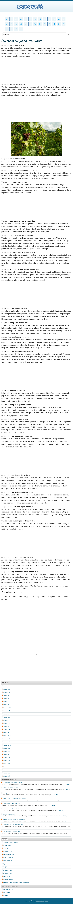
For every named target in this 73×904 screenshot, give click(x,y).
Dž (40, 19)
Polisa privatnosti (8, 889)
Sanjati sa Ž (6, 776)
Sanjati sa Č (6, 695)
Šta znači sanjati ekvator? (8, 814)
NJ (35, 24)
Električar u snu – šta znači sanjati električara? (14, 798)
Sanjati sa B (6, 689)
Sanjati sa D (6, 701)
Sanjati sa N (6, 742)
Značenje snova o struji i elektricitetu (11, 803)
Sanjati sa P (6, 751)
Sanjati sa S (6, 757)
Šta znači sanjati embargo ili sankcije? (12, 782)
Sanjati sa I (6, 723)
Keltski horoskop (7, 860)
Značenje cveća (7, 870)
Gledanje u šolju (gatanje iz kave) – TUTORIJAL (16, 882)
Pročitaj (68, 784)
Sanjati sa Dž (7, 708)
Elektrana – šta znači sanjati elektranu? (12, 809)
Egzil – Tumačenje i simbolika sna (11, 831)
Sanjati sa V (6, 770)
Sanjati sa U (6, 767)
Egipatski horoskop (8, 864)
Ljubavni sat (6, 876)
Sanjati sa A (6, 686)
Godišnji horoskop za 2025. (10, 842)
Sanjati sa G (6, 717)
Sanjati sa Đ (6, 704)
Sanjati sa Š (6, 760)
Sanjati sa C (6, 692)
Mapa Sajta (6, 892)
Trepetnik (6, 848)
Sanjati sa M (6, 739)
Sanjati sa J (6, 726)
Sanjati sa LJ (6, 735)
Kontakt (5, 895)
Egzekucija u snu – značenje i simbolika (12, 824)
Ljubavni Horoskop (8, 854)
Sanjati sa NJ (7, 745)
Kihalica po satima (8, 851)
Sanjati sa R (6, 754)
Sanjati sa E (6, 711)
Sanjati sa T (6, 763)
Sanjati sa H (6, 720)
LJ (21, 24)
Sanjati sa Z (6, 773)
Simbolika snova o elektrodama (10, 787)
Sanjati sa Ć (6, 698)
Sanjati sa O (6, 748)
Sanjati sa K (6, 729)
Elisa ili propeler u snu (8, 793)
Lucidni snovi (7, 845)
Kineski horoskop (8, 857)
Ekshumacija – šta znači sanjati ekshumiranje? (14, 819)
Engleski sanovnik (8, 879)
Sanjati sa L (6, 732)
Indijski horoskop (8, 867)
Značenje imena (7, 873)
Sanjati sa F (6, 714)
